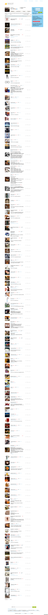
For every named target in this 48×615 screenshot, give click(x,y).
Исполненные (18, 11)
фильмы (17, 610)
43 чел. (17, 365)
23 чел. (19, 194)
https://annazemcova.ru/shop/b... (15, 223)
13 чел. (19, 370)
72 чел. (20, 102)
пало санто (12, 430)
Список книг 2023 (13, 145)
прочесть (13, 16)
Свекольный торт (13, 402)
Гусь (11, 139)
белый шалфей (13, 244)
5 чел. (22, 238)
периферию (12, 611)
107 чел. (19, 200)
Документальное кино (14, 149)
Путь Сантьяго (13, 64)
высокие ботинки (13, 441)
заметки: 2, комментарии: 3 (14, 159)
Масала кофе (13, 462)
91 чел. (22, 506)
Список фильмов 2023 (14, 85)
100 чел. (18, 129)
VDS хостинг (28, 613)
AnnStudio (22, 613)
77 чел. (20, 489)
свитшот (12, 358)
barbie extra (12, 370)
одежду (15, 611)
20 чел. (21, 466)
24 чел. (18, 286)
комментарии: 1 (13, 208)
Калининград (13, 568)
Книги (8, 610)
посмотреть (10, 16)
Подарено (28, 11)
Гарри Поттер (13, 112)
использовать (13, 15)
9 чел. (22, 149)
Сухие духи (12, 445)
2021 (7, 15)
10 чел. (17, 139)
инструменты (20, 611)
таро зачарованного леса (14, 303)
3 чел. (19, 204)
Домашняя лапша (13, 376)
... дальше (12, 93)
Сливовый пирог (13, 396)
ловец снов (12, 249)
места (35, 610)
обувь (17, 611)
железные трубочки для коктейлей (16, 557)
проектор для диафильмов (13, 232)
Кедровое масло (13, 478)
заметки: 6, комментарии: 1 (14, 57)
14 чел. (22, 317)
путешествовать (16, 16)
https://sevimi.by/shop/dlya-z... (14, 288)
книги (16, 15)
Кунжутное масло (13, 473)
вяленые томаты (13, 425)
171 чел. (18, 343)
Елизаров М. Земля (13, 584)
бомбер (12, 129)
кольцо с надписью (13, 118)
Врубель (12, 562)
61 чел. (18, 540)
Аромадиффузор (13, 595)
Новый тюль (12, 589)
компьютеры (9, 611)
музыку (27, 610)
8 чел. (22, 210)
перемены (20, 15)
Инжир (12, 343)
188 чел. (20, 112)
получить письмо (13, 166)
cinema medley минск (14, 123)
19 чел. (21, 396)
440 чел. (18, 358)
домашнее (9, 15)
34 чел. (19, 445)
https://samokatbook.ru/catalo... (14, 575)
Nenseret (12, 7)
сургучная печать (13, 419)
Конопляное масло (13, 354)
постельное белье (13, 348)
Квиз (11, 70)
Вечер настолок (13, 277)
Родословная (13, 321)
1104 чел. (19, 298)
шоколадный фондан (14, 317)
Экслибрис (12, 200)
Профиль (11, 8)
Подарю (24, 11)
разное (24, 16)
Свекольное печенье (14, 392)
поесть (25, 15)
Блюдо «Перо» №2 (13, 221)
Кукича (12, 381)
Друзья (14, 8)
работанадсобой (20, 16)
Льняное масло (13, 489)
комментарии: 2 (13, 329)
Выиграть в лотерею (14, 506)
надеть (18, 15)
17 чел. (20, 64)
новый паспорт (13, 102)
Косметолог (12, 292)
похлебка (12, 523)
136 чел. (21, 595)
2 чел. (22, 19)
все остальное (26, 611)
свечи (11, 174)
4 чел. (17, 70)
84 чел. (19, 430)
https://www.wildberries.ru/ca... (14, 25)
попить (27, 15)
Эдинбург (12, 40)
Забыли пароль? (35, 12)
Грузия (12, 387)
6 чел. (21, 118)
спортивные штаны (13, 75)
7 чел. (21, 354)
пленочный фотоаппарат (13, 30)
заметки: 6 (12, 94)
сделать (26, 16)
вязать (12, 365)
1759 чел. (17, 174)
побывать (23, 15)
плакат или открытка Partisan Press (14, 19)
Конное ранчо (13, 204)
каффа (12, 286)
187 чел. (19, 292)
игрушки (23, 611)
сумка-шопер (12, 194)
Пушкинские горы (13, 45)
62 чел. (19, 589)
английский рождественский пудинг (14, 308)
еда (11, 15)
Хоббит (12, 540)
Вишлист (12, 11)
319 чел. (22, 75)
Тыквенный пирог (13, 466)
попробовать (6, 16)
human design (13, 282)
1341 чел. (19, 249)
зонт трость (12, 298)
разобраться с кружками (14, 529)
